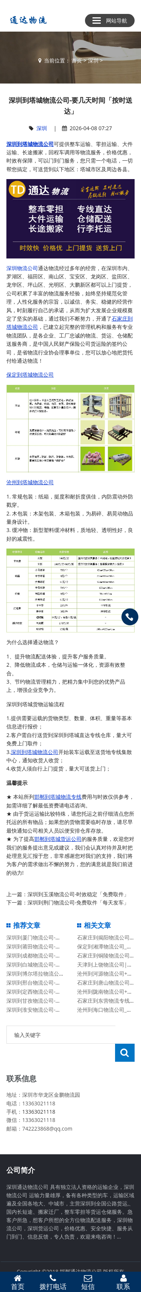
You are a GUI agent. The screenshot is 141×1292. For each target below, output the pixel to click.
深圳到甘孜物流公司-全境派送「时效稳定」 (57, 1000)
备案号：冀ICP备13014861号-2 (71, 1261)
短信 (88, 1282)
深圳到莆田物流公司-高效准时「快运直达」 (57, 946)
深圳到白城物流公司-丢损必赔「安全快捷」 (57, 964)
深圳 (93, 60)
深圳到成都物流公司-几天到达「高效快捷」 (57, 955)
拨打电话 (53, 1282)
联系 (123, 1282)
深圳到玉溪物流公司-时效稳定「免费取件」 (78, 894)
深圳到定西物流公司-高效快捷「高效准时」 (57, 991)
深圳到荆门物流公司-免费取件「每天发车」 (78, 902)
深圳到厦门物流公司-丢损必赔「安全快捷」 (57, 937)
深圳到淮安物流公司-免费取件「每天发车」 (57, 1009)
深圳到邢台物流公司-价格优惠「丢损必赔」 (57, 982)
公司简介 (20, 1152)
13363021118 (38, 1093)
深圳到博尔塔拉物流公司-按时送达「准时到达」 (62, 973)
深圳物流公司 (22, 268)
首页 (76, 60)
